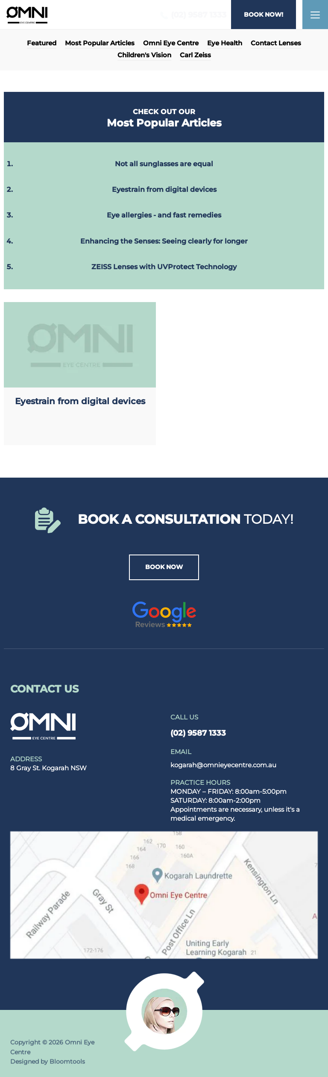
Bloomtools (67, 1064)
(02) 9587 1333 (191, 15)
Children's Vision (144, 55)
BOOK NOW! (264, 14)
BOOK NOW (164, 567)
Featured (41, 43)
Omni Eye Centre (171, 43)
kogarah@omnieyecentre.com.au (223, 758)
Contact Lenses (276, 43)
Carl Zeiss (195, 55)
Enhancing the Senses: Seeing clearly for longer (164, 241)
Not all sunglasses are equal (164, 164)
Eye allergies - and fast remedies (164, 215)
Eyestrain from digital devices (164, 190)
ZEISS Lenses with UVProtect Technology (164, 267)
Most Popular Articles (100, 43)
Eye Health (224, 43)
